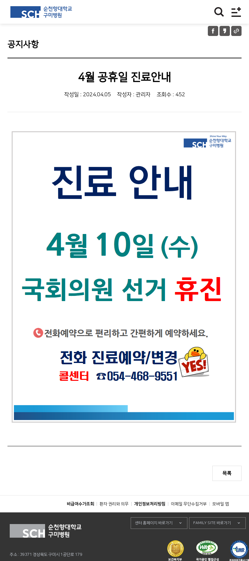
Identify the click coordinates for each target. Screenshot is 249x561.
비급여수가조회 (80, 518)
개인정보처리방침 (149, 518)
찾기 (219, 12)
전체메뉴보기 (236, 12)
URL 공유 (236, 31)
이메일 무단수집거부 (189, 518)
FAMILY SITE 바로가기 (212, 537)
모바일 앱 (220, 518)
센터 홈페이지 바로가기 (153, 537)
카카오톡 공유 (224, 31)
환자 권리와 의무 (114, 518)
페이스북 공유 (213, 31)
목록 (226, 473)
